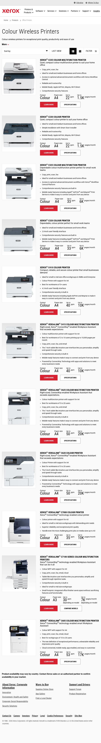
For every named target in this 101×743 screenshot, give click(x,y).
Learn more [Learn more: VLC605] (49, 662)
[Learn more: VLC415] (19, 341)
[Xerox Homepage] (11, 11)
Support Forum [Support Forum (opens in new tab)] (75, 689)
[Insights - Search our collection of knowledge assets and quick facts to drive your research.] (96, 11)
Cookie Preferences (55, 715)
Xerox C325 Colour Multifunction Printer (63, 165)
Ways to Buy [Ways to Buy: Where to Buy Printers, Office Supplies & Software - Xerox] (42, 684)
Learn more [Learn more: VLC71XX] (49, 608)
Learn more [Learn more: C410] (49, 312)
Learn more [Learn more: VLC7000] (49, 544)
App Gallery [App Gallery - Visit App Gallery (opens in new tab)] (40, 694)
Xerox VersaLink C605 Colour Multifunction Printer (69, 620)
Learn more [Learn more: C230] (49, 153)
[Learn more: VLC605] (19, 637)
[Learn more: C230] (19, 134)
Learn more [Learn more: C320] (49, 255)
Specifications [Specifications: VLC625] (70, 441)
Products (15, 20)
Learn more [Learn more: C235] (49, 105)
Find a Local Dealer (44, 698)
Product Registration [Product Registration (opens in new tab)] (77, 694)
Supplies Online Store (44, 689)
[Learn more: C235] (19, 77)
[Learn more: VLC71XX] (19, 573)
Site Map (78, 715)
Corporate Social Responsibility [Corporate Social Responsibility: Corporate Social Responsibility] (15, 701)
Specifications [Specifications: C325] (70, 208)
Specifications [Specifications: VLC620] (70, 500)
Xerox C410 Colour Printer (55, 267)
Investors (26, 715)
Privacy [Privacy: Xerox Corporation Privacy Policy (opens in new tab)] (35, 715)
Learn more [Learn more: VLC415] (49, 378)
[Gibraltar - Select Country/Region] (78, 3)
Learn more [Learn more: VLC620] (49, 500)
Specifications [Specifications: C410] (70, 312)
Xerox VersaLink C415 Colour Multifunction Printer (69, 324)
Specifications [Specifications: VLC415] (70, 378)
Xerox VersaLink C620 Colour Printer (61, 453)
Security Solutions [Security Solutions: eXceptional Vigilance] (9, 706)
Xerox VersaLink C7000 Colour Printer (62, 512)
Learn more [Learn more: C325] (49, 208)
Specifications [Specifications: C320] (70, 255)
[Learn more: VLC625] (19, 407)
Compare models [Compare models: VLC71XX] (71, 608)
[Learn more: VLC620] (19, 470)
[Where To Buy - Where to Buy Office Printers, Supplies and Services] (92, 3)
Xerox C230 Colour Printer (55, 117)
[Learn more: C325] (19, 182)
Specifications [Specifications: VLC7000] (70, 544)
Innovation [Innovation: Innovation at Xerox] (6, 692)
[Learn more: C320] (19, 237)
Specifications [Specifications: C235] (70, 105)
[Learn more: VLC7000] (19, 529)
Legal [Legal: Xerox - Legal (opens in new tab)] (42, 715)
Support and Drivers (79, 684)
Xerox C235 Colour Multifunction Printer (63, 60)
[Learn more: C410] (19, 284)
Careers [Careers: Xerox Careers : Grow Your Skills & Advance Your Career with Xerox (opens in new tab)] (17, 715)
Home (6, 20)
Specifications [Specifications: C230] (70, 153)
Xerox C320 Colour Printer (55, 220)
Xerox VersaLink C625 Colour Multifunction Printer (69, 390)
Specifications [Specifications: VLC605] (70, 662)
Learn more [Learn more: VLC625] (49, 441)
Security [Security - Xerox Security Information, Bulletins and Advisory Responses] (69, 715)
